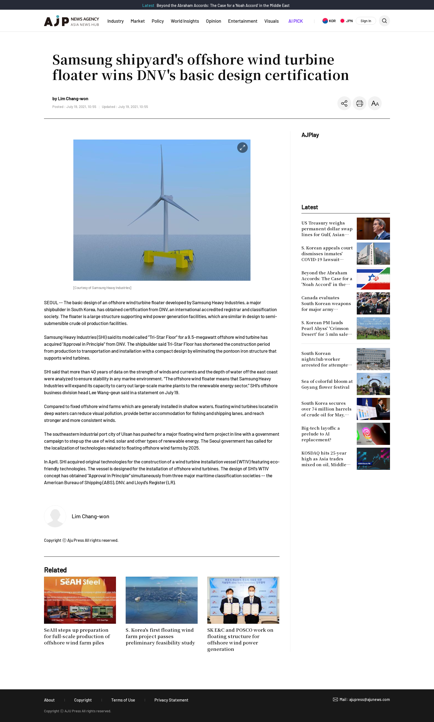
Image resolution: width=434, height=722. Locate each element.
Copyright (83, 699)
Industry (115, 21)
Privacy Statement (171, 699)
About (49, 699)
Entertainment (242, 21)
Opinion (213, 21)
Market (138, 21)
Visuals (271, 21)
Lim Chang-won (90, 516)
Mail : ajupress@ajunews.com (365, 699)
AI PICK (295, 21)
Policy (158, 21)
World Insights (185, 21)
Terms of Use (123, 699)
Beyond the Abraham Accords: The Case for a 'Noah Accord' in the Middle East (223, 5)
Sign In (366, 21)
